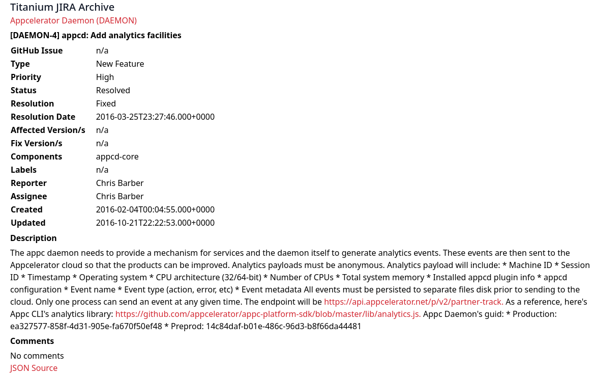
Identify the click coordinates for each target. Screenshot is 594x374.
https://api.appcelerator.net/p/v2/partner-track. (413, 301)
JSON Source (33, 367)
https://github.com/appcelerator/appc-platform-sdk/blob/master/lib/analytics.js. (268, 313)
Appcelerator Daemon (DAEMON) (73, 20)
